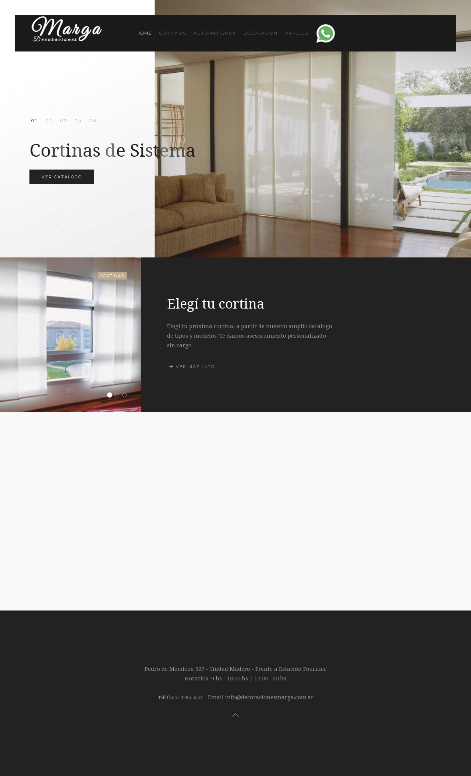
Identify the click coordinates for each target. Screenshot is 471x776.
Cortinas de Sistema (34, 121)
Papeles (297, 33)
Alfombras (78, 120)
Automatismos (215, 33)
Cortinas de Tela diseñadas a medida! (48, 121)
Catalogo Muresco (126, 395)
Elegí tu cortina (111, 395)
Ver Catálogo (62, 176)
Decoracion (261, 33)
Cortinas (172, 33)
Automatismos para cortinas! (63, 121)
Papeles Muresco (93, 121)
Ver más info (195, 366)
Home (144, 33)
